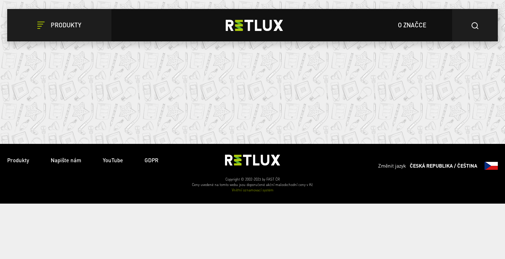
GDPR (151, 160)
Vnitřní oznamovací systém (253, 190)
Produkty (18, 160)
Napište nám (66, 160)
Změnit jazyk (438, 166)
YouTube (113, 160)
